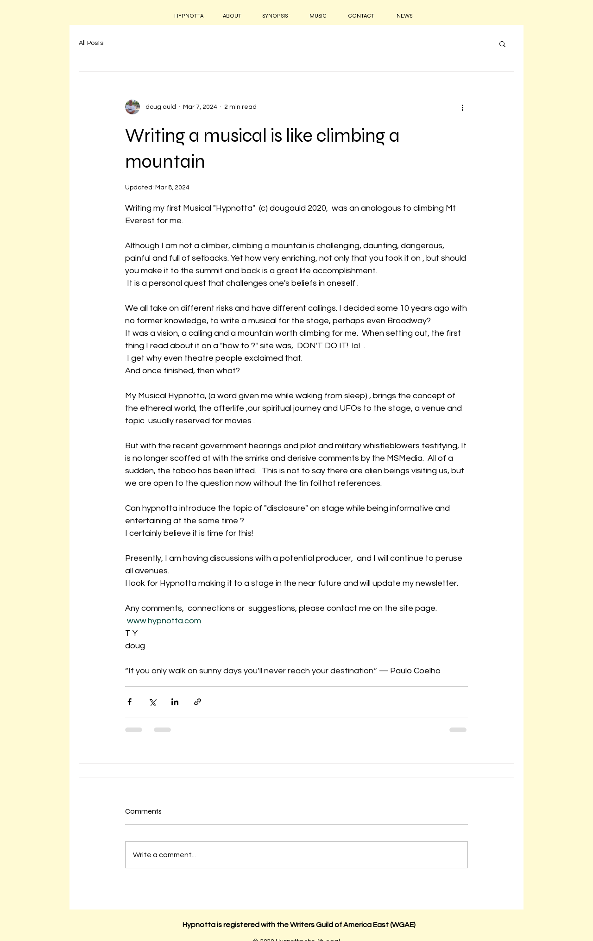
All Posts (91, 43)
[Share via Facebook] (129, 701)
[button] (502, 43)
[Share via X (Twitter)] (152, 701)
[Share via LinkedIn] (174, 701)
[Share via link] (197, 701)
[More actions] (462, 107)
